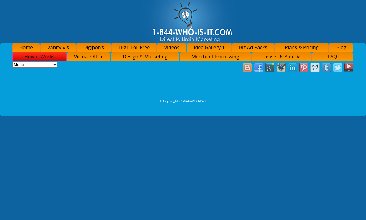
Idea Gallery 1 (209, 47)
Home (26, 47)
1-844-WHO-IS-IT (193, 101)
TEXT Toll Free (134, 47)
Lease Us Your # (281, 56)
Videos (171, 47)
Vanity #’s (58, 47)
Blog (341, 47)
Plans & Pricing (301, 47)
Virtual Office (89, 56)
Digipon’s (93, 47)
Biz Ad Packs (253, 47)
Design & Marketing (145, 56)
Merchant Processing (215, 56)
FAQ (332, 56)
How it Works (39, 56)
